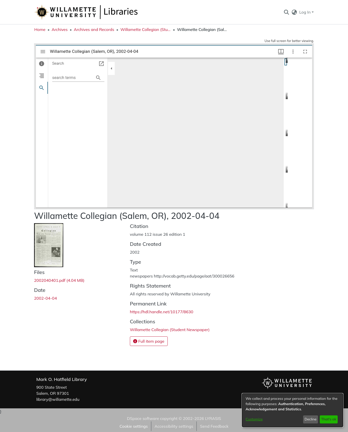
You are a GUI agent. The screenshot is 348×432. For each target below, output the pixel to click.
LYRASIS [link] (213, 418)
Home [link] (39, 29)
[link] (59, 280)
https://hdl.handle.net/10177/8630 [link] (161, 311)
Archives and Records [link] (94, 29)
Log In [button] (305, 12)
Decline (311, 419)
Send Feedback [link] (214, 426)
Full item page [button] (148, 341)
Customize (254, 419)
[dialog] (292, 410)
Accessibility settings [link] (174, 426)
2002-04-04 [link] (45, 298)
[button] (286, 12)
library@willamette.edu (57, 399)
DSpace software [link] (143, 418)
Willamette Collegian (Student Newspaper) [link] (145, 29)
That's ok (328, 419)
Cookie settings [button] (134, 426)
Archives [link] (60, 29)
